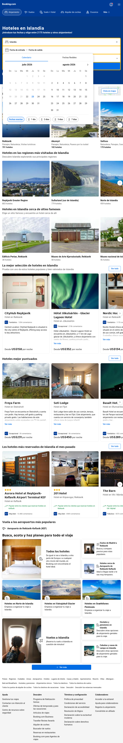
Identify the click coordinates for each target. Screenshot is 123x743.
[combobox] (61, 42)
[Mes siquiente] (87, 64)
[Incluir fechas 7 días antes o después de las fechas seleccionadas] (72, 119)
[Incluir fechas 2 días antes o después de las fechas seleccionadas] (45, 119)
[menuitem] (12, 12)
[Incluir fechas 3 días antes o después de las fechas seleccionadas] (59, 119)
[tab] (26, 57)
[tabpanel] (48, 92)
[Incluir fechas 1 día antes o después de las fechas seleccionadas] (31, 119)
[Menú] (119, 4)
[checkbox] (27, 76)
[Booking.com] (9, 4)
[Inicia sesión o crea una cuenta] (111, 4)
